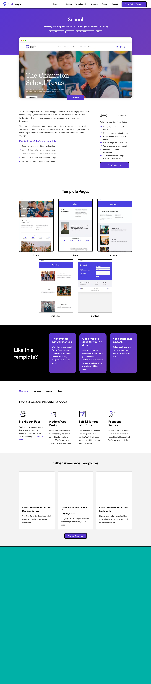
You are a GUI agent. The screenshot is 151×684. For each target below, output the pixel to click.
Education (70, 32)
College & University (56, 32)
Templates (58, 4)
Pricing (69, 4)
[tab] (23, 391)
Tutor (62, 510)
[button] (62, 4)
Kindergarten (105, 511)
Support (105, 4)
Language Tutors (68, 513)
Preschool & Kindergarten (85, 32)
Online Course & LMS (81, 507)
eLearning (71, 507)
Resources (95, 4)
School (99, 32)
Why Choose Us (81, 4)
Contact (115, 4)
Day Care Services (30, 511)
